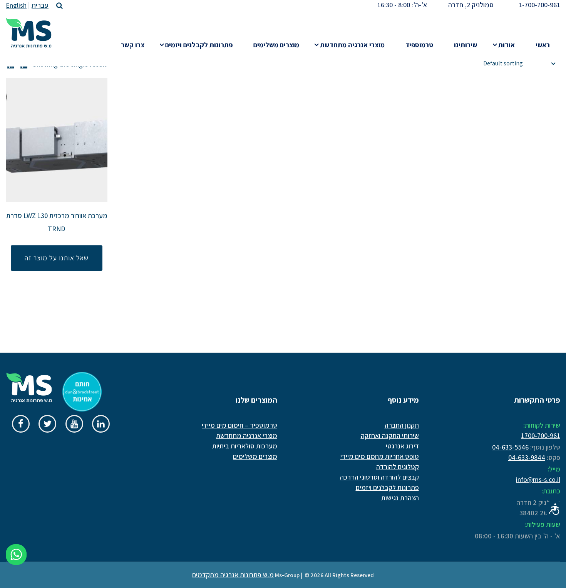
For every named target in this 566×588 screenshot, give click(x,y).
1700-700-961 (540, 435)
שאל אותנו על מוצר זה (57, 257)
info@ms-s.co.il (538, 479)
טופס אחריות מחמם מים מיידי (379, 456)
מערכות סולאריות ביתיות (244, 445)
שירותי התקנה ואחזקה (390, 435)
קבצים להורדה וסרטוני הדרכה (379, 477)
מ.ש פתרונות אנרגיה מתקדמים (233, 574)
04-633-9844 (526, 457)
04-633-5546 (510, 447)
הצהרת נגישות (400, 497)
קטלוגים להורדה (397, 466)
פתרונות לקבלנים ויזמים (387, 487)
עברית (40, 5)
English (16, 5)
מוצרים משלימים (255, 456)
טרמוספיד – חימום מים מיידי (239, 425)
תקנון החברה (402, 425)
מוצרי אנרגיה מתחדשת (246, 435)
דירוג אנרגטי (402, 445)
